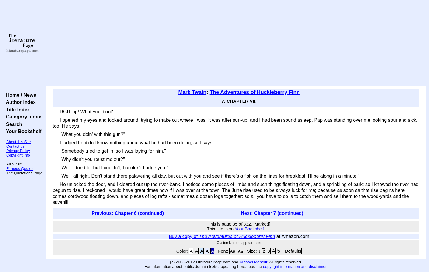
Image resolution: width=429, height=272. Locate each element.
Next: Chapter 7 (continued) (272, 213)
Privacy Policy (18, 150)
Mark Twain (192, 92)
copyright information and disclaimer (295, 266)
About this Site (18, 142)
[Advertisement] (236, 43)
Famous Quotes (19, 168)
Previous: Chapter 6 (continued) (127, 213)
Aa (232, 251)
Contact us (15, 146)
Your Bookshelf (22, 131)
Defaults (293, 251)
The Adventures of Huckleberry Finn (255, 92)
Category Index (22, 116)
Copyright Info (18, 155)
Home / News (19, 95)
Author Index (19, 102)
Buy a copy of (222, 236)
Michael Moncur (253, 262)
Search (12, 124)
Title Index (16, 109)
